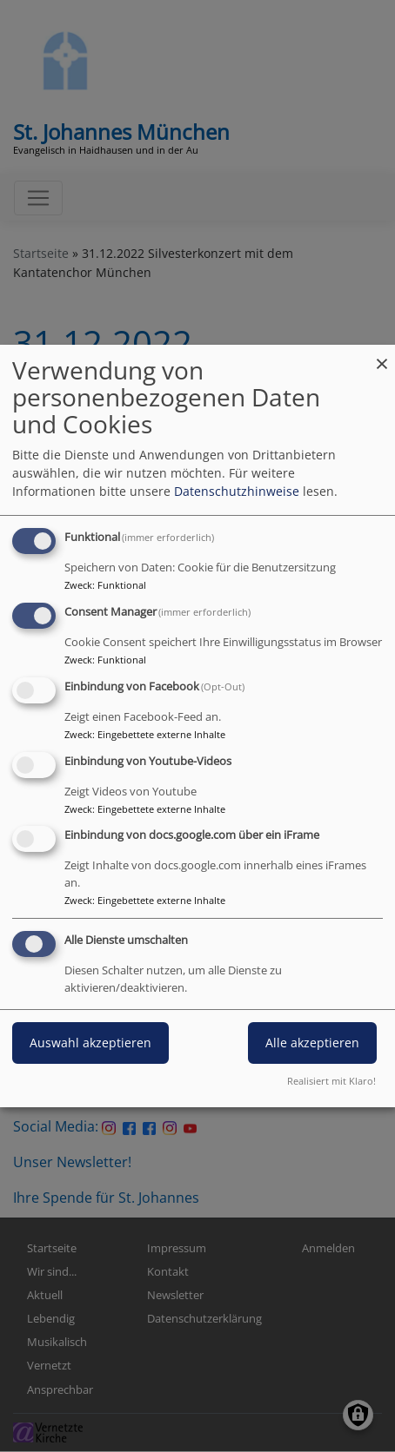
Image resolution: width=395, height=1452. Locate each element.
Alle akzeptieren (312, 1042)
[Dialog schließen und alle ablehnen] (382, 355)
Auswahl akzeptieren (90, 1042)
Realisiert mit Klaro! (331, 1080)
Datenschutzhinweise (236, 491)
